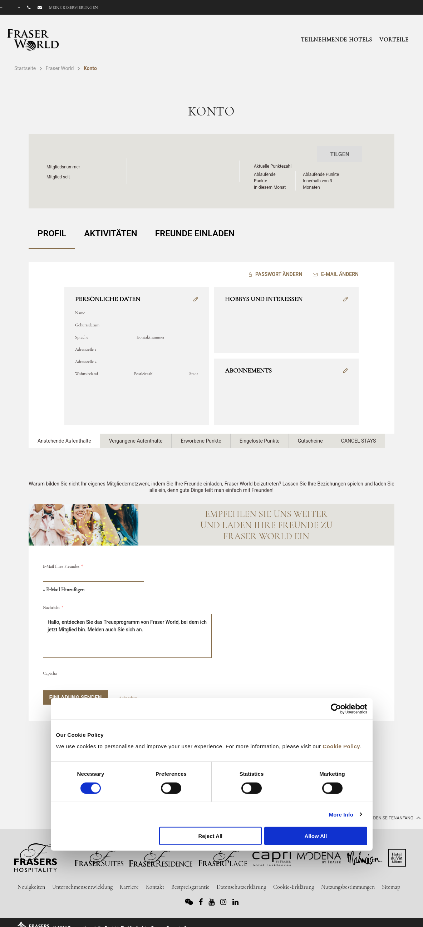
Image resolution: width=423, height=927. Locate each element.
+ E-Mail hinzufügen (63, 585)
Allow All (316, 836)
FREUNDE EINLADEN (195, 231)
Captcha (50, 668)
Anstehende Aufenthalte (64, 436)
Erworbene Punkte (201, 436)
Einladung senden (75, 692)
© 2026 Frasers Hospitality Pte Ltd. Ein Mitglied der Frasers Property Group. (124, 922)
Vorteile (394, 39)
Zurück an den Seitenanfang (384, 812)
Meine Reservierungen (73, 7)
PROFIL (52, 231)
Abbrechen (128, 693)
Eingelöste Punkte (260, 436)
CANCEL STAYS (358, 436)
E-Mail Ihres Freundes (61, 561)
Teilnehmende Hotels (336, 39)
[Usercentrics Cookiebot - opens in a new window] (336, 709)
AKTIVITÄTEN (110, 231)
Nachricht (51, 602)
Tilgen (339, 154)
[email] (93, 571)
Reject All (210, 836)
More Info (341, 814)
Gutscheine (310, 436)
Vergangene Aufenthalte (136, 436)
